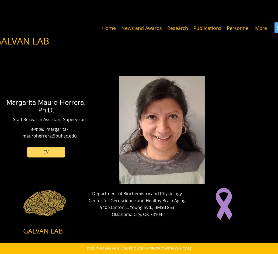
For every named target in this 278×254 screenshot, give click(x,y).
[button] (46, 152)
